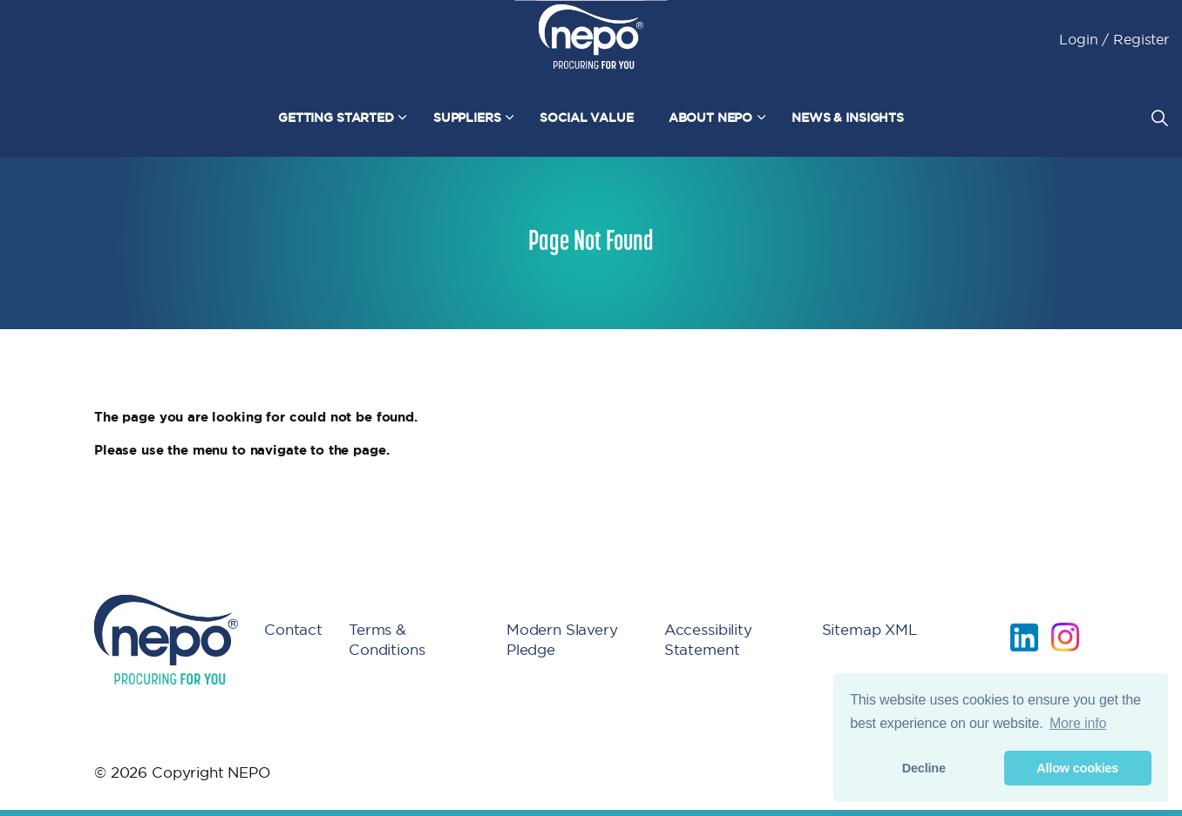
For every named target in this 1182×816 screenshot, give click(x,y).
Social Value (586, 117)
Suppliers (467, 117)
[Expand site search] (1159, 117)
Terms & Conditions (387, 639)
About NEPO (711, 117)
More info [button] (1078, 723)
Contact (293, 629)
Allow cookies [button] (1077, 768)
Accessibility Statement (708, 639)
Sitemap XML (870, 629)
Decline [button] (924, 768)
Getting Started (336, 117)
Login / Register (1114, 39)
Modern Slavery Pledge (562, 639)
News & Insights (847, 117)
